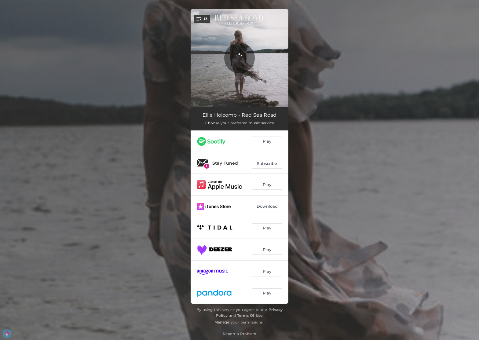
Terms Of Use (250, 315)
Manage (221, 322)
